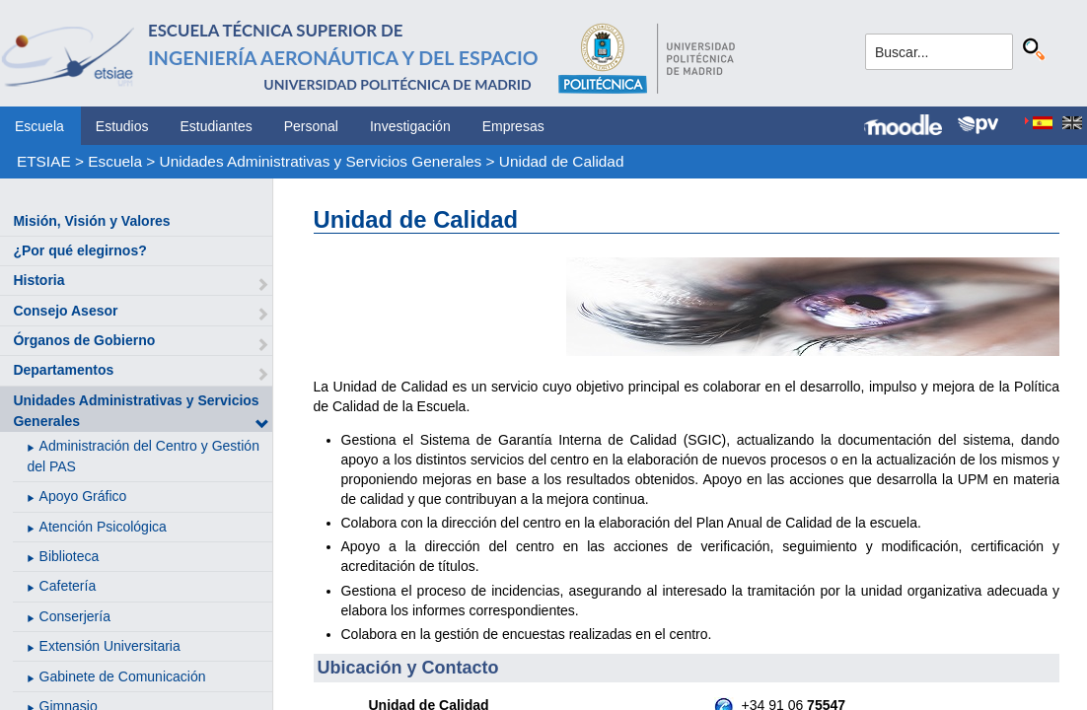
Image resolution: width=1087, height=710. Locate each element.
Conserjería (74, 616)
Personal (311, 126)
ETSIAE (44, 161)
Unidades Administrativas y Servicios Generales (321, 161)
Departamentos (63, 370)
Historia (38, 280)
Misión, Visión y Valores (91, 221)
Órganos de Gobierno (84, 340)
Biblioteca (69, 556)
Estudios (122, 126)
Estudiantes (217, 126)
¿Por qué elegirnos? (79, 250)
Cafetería (68, 586)
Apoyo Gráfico (83, 496)
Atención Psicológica (103, 526)
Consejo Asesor (65, 311)
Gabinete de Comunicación (122, 676)
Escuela (39, 126)
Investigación (410, 126)
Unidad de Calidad (561, 161)
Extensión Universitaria (110, 646)
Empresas (513, 126)
